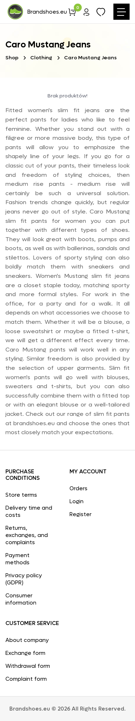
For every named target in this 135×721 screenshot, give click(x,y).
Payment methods (17, 559)
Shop (11, 57)
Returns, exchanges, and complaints (26, 535)
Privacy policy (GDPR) (23, 579)
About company (27, 640)
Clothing (41, 57)
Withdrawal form (27, 666)
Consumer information (20, 599)
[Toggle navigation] (121, 12)
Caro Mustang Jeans (90, 57)
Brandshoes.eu (36, 12)
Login (76, 501)
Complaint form (26, 679)
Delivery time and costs (28, 511)
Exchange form (25, 653)
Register (80, 514)
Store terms (21, 495)
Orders (78, 488)
